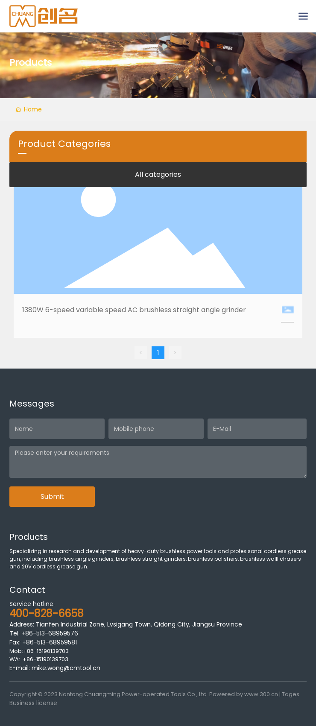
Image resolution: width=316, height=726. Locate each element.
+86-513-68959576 (49, 633)
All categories (158, 174)
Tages (290, 694)
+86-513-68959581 (48, 642)
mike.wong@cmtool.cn (66, 668)
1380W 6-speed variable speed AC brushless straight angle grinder (134, 310)
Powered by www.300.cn (243, 694)
